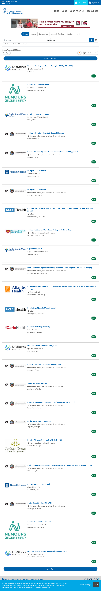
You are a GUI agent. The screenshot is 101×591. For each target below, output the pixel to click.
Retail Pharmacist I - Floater (38, 114)
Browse (33, 34)
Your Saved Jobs (72, 34)
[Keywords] (24, 40)
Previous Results (50, 58)
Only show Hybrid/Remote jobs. (16, 44)
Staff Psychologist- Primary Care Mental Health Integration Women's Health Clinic (59, 465)
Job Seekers (80, 2)
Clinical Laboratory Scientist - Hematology (44, 364)
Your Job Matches (57, 34)
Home (56, 11)
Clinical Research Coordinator (39, 522)
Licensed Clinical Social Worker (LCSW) (42, 345)
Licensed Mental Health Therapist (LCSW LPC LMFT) (47, 551)
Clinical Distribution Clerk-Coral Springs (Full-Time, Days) (49, 230)
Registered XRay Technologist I (39, 484)
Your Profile (77, 11)
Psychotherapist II (34, 249)
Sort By (5, 53)
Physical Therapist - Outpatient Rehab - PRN (44, 440)
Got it (96, 585)
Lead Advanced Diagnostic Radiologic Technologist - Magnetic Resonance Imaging (59, 267)
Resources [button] (92, 11)
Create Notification (90, 53)
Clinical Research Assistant (38, 85)
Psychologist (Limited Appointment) (41, 308)
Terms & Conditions (20, 579)
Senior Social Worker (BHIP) (38, 383)
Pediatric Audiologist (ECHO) (38, 327)
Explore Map (43, 34)
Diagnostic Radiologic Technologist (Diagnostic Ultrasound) (51, 402)
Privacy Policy (37, 579)
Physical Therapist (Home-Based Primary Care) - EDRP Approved (52, 152)
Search (25, 34)
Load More (50, 569)
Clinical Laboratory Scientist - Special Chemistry (46, 133)
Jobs (64, 11)
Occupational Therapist (36, 171)
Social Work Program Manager (39, 421)
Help (5, 579)
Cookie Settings (85, 585)
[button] (96, 40)
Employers (94, 2)
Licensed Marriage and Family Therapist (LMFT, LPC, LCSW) (50, 66)
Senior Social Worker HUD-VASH (39, 503)
